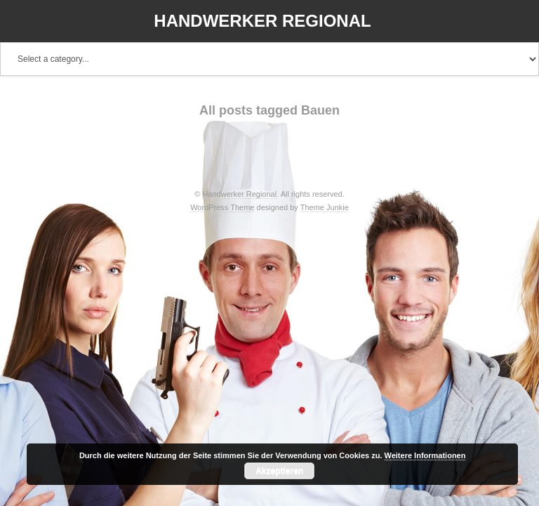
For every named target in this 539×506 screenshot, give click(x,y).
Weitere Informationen (425, 455)
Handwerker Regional (262, 20)
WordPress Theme (222, 207)
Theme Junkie (324, 207)
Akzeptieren (279, 471)
